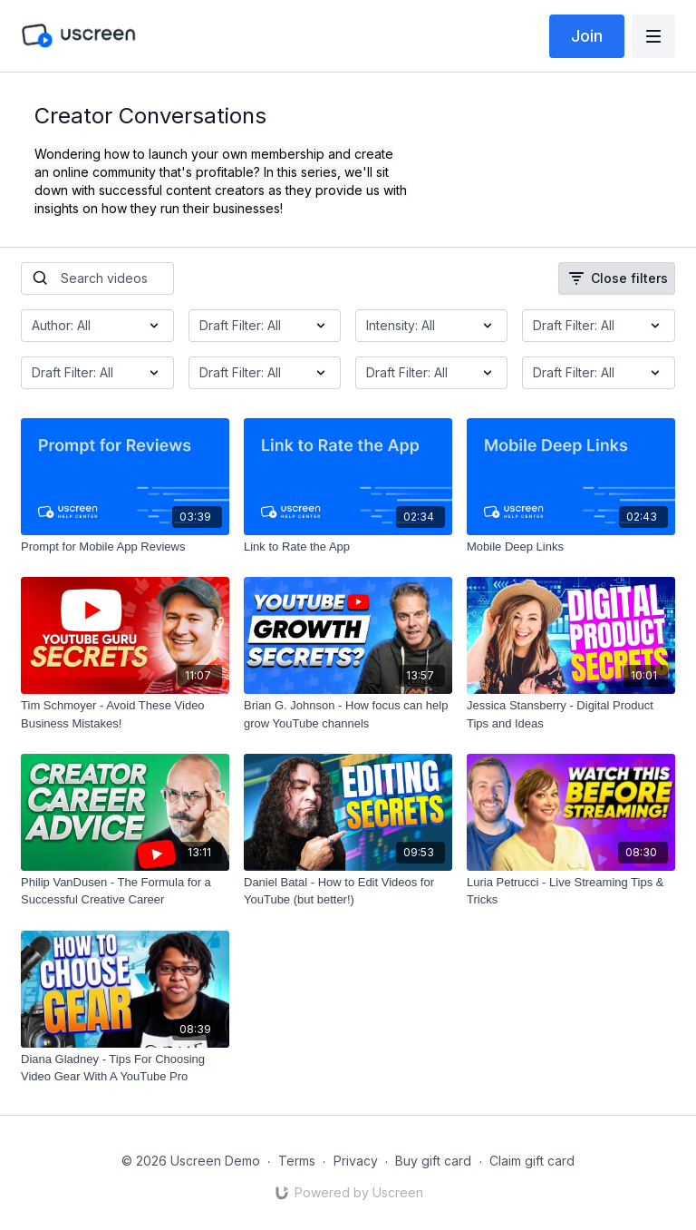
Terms (296, 1160)
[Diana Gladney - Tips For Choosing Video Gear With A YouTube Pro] (125, 1068)
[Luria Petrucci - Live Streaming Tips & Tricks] (571, 891)
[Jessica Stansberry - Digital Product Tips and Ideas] (571, 714)
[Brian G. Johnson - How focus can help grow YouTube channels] (348, 714)
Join (587, 35)
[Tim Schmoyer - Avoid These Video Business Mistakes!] (125, 714)
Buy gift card (433, 1160)
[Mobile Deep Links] (571, 547)
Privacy (356, 1160)
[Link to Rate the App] (348, 547)
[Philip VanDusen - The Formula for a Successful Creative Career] (125, 891)
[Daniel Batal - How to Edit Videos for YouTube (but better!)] (348, 891)
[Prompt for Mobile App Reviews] (125, 547)
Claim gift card (532, 1160)
